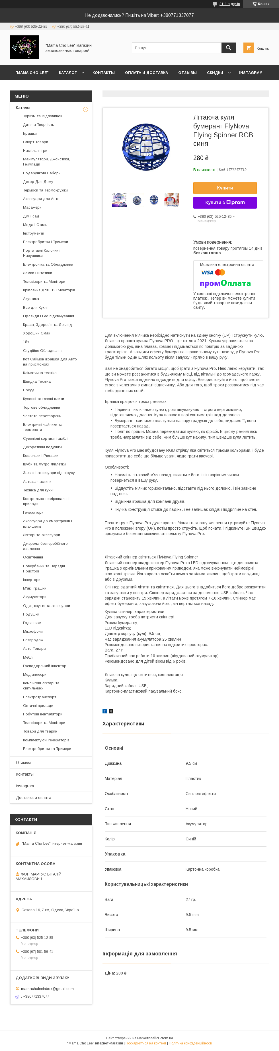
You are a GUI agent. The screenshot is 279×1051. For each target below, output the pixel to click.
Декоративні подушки (42, 447)
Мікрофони (33, 631)
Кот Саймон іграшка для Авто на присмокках (50, 361)
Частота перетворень (42, 416)
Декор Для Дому (38, 181)
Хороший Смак (36, 333)
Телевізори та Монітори (44, 281)
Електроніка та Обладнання (48, 264)
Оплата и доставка (146, 72)
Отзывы (187, 72)
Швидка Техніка (37, 381)
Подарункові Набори (42, 173)
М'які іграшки (34, 588)
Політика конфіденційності (190, 1043)
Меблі (28, 657)
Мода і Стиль (35, 225)
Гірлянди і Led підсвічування (48, 316)
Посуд (28, 390)
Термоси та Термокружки (45, 190)
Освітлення (33, 557)
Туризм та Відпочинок (42, 116)
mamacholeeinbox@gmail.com (47, 988)
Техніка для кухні (38, 490)
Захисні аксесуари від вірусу (49, 473)
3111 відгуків (229, 4)
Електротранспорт (39, 697)
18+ (26, 342)
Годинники (32, 623)
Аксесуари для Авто (41, 199)
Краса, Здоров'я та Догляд (47, 324)
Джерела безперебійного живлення (45, 546)
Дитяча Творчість (38, 124)
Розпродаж (33, 640)
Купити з (225, 202)
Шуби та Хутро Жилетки (44, 464)
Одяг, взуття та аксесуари (46, 606)
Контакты (104, 72)
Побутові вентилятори (42, 714)
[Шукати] (228, 48)
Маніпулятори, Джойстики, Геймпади (46, 161)
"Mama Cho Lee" (32, 72)
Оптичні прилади (38, 705)
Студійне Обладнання (43, 350)
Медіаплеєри (34, 674)
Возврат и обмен (34, 87)
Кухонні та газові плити (43, 399)
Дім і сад (31, 216)
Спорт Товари (35, 142)
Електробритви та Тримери (47, 749)
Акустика (31, 298)
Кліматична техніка (40, 373)
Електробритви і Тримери (45, 242)
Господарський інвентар (44, 666)
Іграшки (30, 133)
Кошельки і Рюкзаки (40, 455)
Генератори (33, 512)
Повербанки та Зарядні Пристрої (44, 568)
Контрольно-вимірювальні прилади (46, 501)
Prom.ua (166, 1038)
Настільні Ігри (35, 150)
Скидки (215, 72)
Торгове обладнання (41, 407)
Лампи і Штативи (37, 273)
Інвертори (31, 580)
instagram (250, 72)
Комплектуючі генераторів (46, 740)
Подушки (31, 614)
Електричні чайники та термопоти (42, 427)
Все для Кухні (35, 307)
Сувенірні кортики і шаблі (45, 438)
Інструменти (33, 233)
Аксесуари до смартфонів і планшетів (47, 523)
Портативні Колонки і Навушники (41, 253)
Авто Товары (34, 648)
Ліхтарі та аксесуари (41, 535)
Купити (225, 187)
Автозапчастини (37, 481)
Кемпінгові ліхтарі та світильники (41, 685)
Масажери (32, 207)
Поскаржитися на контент (146, 1043)
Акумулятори (34, 597)
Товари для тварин (40, 731)
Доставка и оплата (33, 797)
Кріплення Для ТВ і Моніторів (49, 290)
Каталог (68, 72)
